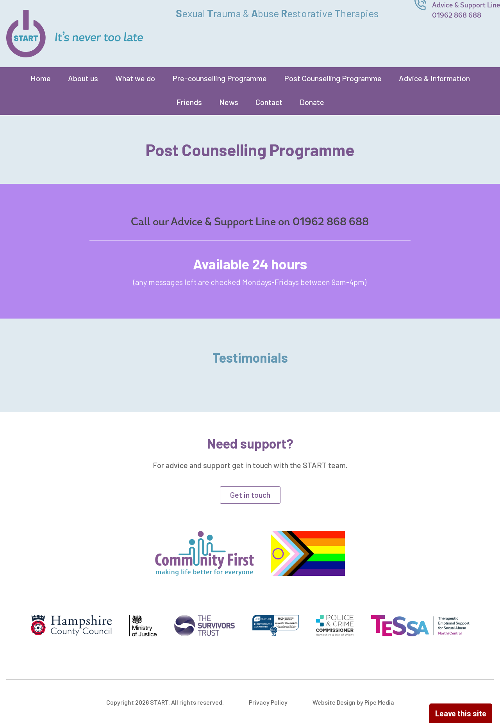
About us (83, 78)
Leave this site (460, 713)
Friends (189, 102)
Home (40, 78)
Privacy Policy (268, 702)
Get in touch (250, 494)
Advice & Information (434, 78)
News (228, 102)
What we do (135, 78)
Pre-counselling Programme (219, 78)
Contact (268, 102)
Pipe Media (379, 702)
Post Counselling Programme (333, 78)
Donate (312, 102)
